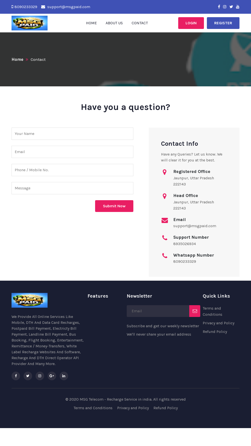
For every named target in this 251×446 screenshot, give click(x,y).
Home (91, 23)
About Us (114, 23)
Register (223, 23)
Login (191, 23)
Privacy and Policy (218, 323)
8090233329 (25, 6)
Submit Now (114, 206)
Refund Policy (215, 331)
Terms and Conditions (93, 408)
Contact (140, 23)
